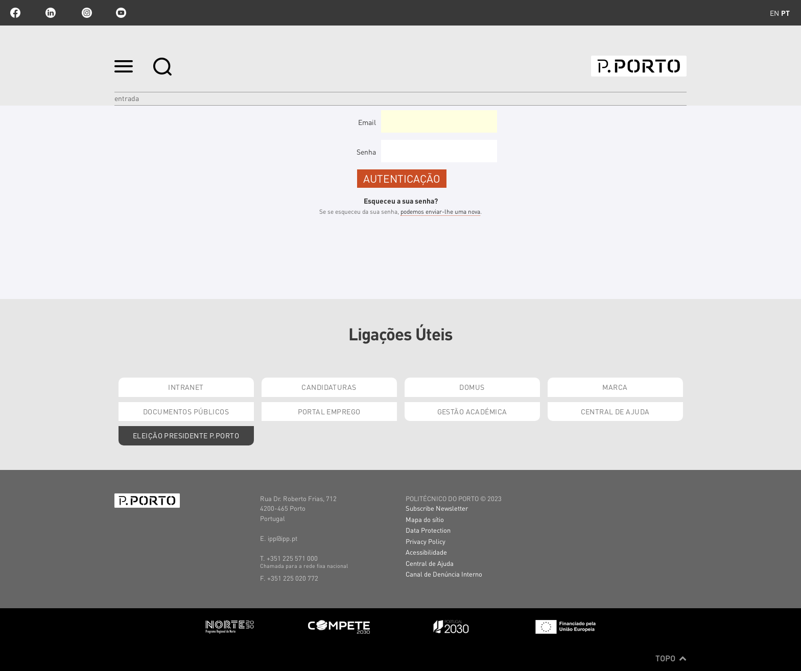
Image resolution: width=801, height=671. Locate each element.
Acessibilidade (426, 552)
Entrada (126, 98)
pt (785, 12)
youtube (121, 13)
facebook (15, 13)
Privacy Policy (425, 541)
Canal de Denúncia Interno (444, 573)
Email (367, 122)
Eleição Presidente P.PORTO (186, 435)
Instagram (86, 13)
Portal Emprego (329, 411)
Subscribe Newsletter (437, 508)
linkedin (50, 13)
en (774, 12)
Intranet (185, 386)
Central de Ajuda (615, 411)
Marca (614, 386)
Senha (366, 151)
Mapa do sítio (425, 519)
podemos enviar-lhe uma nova (440, 211)
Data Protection (428, 530)
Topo (671, 658)
